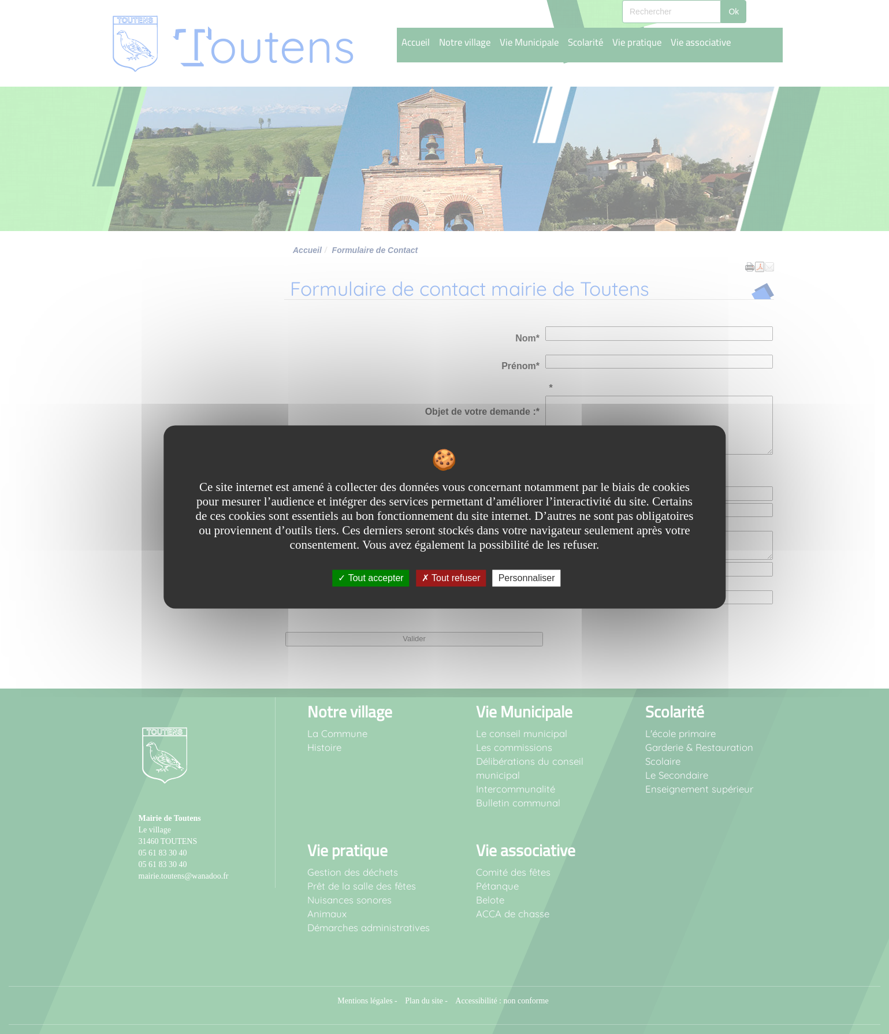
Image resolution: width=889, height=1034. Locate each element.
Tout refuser (451, 578)
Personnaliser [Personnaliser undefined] (527, 578)
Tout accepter (370, 578)
